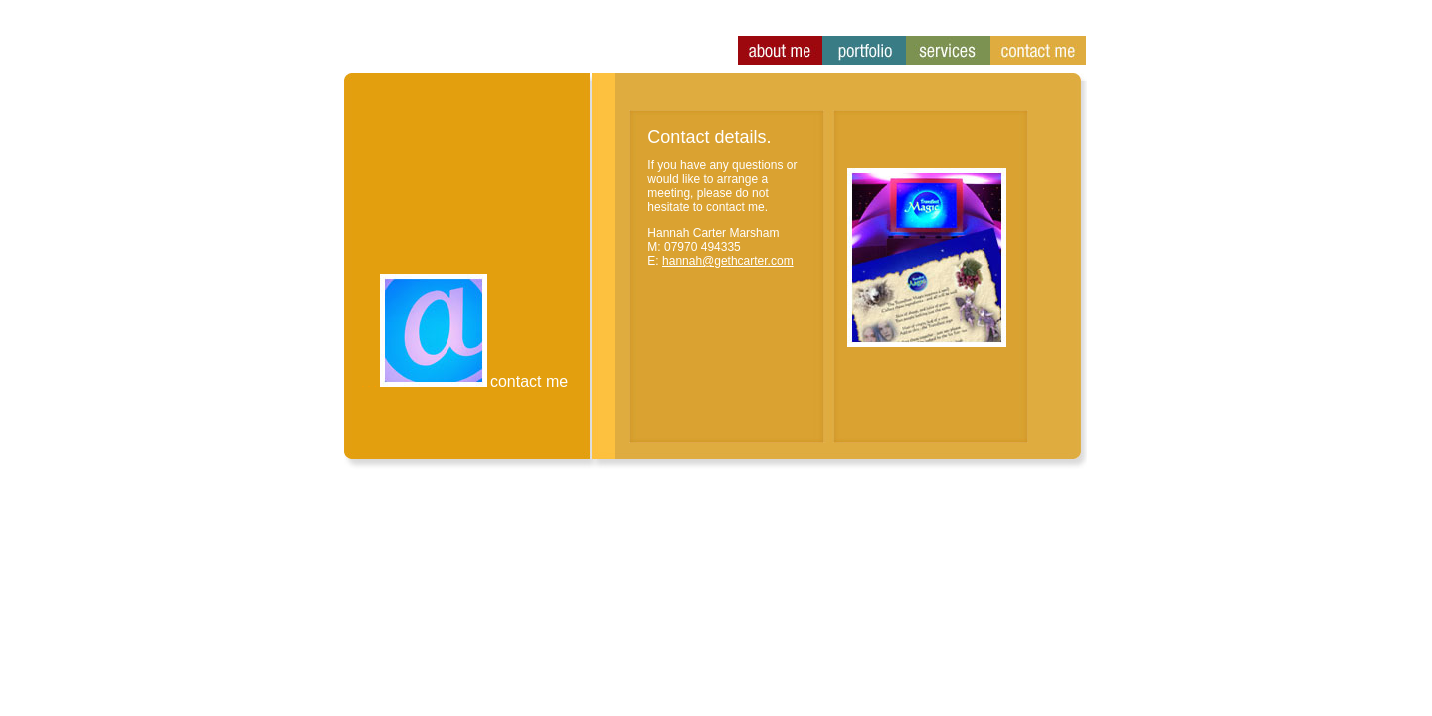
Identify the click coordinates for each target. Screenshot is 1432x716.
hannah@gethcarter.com (728, 261)
